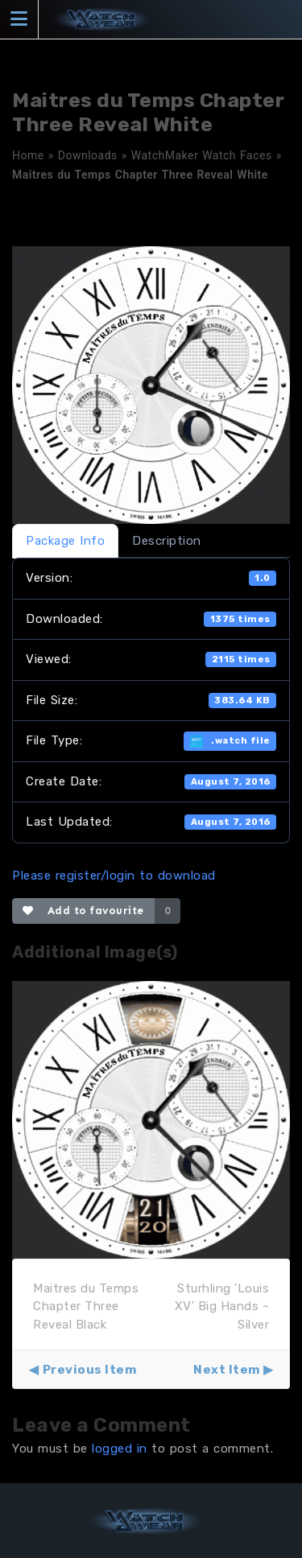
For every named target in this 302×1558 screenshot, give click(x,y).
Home (28, 155)
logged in (119, 1448)
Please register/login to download (114, 875)
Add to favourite (83, 911)
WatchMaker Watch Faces (201, 155)
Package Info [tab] (65, 541)
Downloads (88, 155)
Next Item (226, 1369)
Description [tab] (166, 541)
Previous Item (90, 1369)
